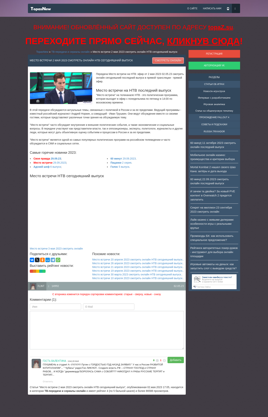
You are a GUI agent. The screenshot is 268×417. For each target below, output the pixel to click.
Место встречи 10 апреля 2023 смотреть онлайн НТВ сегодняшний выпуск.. (138, 278)
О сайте (192, 8)
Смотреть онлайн (168, 60)
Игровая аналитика (214, 104)
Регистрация (214, 53)
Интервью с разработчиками (214, 97)
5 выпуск (120, 166)
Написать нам (212, 8)
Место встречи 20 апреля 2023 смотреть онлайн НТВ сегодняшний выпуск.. (138, 259)
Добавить (175, 359)
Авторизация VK (214, 65)
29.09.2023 (123, 158)
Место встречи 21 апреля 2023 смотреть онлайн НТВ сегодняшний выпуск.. (138, 267)
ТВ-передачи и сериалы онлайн (70, 51)
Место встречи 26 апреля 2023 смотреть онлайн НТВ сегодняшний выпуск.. (138, 263)
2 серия (121, 162)
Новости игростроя (214, 91)
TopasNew (42, 51)
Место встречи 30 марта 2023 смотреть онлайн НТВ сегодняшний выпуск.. (137, 274)
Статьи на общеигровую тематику (214, 110)
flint (41, 286)
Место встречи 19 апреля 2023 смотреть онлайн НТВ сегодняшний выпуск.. (138, 270)
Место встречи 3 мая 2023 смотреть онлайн (56, 248)
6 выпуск (47, 166)
